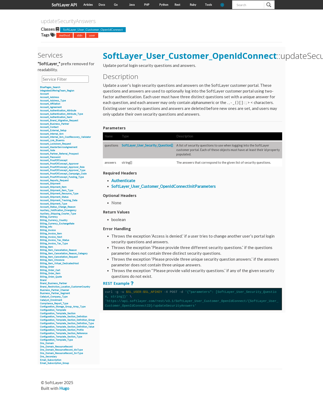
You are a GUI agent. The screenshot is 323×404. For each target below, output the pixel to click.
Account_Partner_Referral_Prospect (59, 153)
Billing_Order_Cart (50, 270)
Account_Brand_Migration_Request (59, 120)
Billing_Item (46, 247)
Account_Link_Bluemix (52, 140)
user (92, 35)
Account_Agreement (51, 107)
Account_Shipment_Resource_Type (59, 193)
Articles (88, 4)
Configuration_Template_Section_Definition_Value (67, 326)
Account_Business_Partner (54, 124)
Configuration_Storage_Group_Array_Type (63, 306)
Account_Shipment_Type (53, 203)
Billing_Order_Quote (51, 276)
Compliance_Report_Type (54, 303)
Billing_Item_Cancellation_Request (59, 257)
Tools (208, 4)
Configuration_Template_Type (56, 340)
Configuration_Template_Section (57, 313)
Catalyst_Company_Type (54, 296)
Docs (102, 4)
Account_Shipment (50, 183)
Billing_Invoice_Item (51, 233)
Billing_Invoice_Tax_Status (54, 240)
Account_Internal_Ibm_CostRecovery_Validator (65, 137)
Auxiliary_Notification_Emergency (58, 210)
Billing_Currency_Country (54, 220)
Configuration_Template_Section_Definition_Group (67, 320)
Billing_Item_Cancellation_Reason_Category (64, 253)
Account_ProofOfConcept (53, 160)
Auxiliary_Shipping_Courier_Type (58, 213)
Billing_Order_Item (50, 273)
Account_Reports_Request (54, 180)
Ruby (193, 4)
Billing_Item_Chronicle (52, 260)
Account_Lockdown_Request (55, 144)
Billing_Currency (49, 217)
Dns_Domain (47, 343)
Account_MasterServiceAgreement (58, 147)
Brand (43, 280)
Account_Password (50, 157)
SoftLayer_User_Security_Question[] (147, 145)
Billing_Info (46, 227)
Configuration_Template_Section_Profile (62, 330)
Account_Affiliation (50, 103)
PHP (146, 4)
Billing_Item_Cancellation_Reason (58, 250)
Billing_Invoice (48, 230)
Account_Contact (49, 127)
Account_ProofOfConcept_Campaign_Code (63, 173)
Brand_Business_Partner (53, 283)
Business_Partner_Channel (54, 290)
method (64, 35)
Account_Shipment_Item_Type (56, 190)
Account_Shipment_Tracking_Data (58, 200)
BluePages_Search (50, 87)
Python (163, 4)
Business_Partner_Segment (55, 293)
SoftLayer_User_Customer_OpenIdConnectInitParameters (163, 186)
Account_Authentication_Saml (56, 117)
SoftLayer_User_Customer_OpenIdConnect (93, 29)
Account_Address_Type (53, 100)
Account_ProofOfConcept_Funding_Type (62, 177)
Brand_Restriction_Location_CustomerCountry (65, 286)
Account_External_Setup (53, 130)
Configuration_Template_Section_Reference (63, 333)
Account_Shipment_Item (53, 187)
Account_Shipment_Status (54, 197)
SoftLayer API (64, 4)
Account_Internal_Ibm (51, 134)
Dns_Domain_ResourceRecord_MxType (61, 350)
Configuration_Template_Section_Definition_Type (67, 323)
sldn (79, 35)
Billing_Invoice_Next (51, 237)
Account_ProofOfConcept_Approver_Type (62, 170)
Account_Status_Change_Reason (57, 207)
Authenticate (123, 180)
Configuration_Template (53, 310)
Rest (177, 4)
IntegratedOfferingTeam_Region (57, 90)
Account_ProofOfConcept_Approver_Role (62, 167)
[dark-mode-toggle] (224, 5)
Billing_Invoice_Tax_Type (54, 243)
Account (44, 94)
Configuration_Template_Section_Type (61, 336)
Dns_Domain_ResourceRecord (56, 346)
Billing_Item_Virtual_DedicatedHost (59, 263)
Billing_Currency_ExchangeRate (57, 223)
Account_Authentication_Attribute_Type (61, 114)
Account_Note (47, 150)
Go (116, 4)
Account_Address (49, 97)
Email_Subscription (50, 360)
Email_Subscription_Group (54, 363)
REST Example (116, 283)
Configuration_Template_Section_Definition (63, 316)
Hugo (64, 388)
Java (132, 4)
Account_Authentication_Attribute (58, 110)
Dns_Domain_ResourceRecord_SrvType (61, 353)
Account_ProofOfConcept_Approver (59, 163)
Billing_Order (47, 267)
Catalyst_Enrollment (51, 300)
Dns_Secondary (48, 356)
